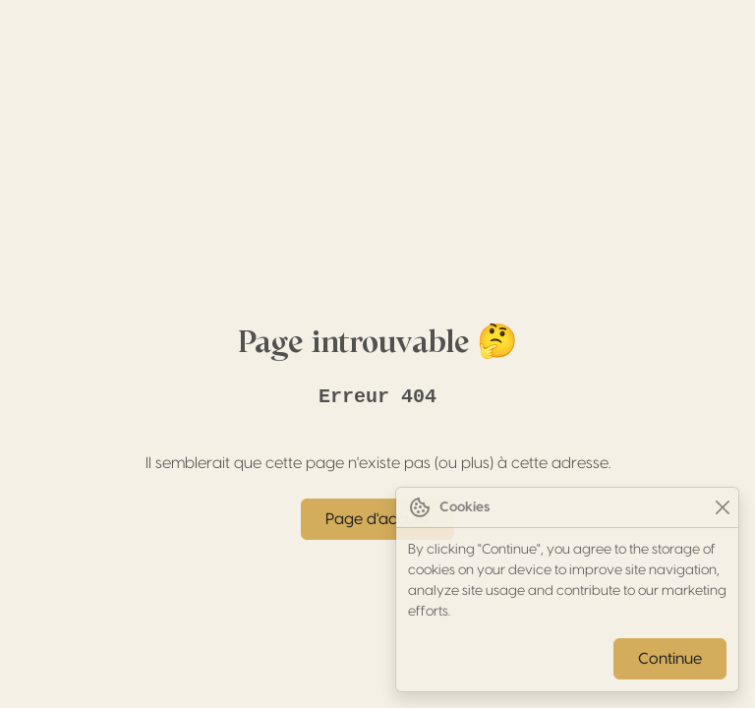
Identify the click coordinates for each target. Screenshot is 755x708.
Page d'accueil (377, 519)
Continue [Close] (670, 659)
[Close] (722, 508)
